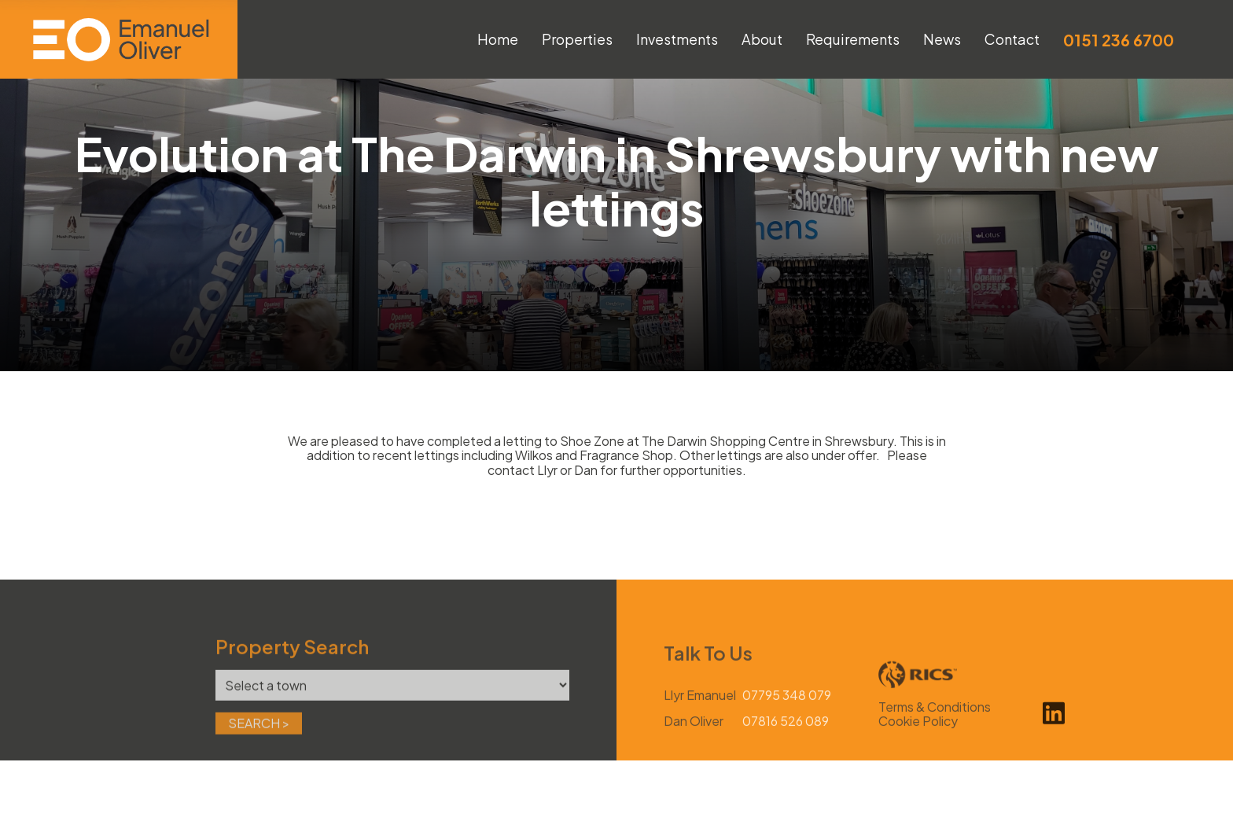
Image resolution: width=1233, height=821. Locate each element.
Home (497, 39)
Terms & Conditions (934, 730)
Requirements (853, 39)
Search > (258, 746)
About (762, 39)
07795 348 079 (786, 719)
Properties (577, 39)
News (942, 39)
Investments (677, 39)
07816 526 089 (785, 745)
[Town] (392, 709)
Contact (1012, 39)
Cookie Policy (918, 744)
